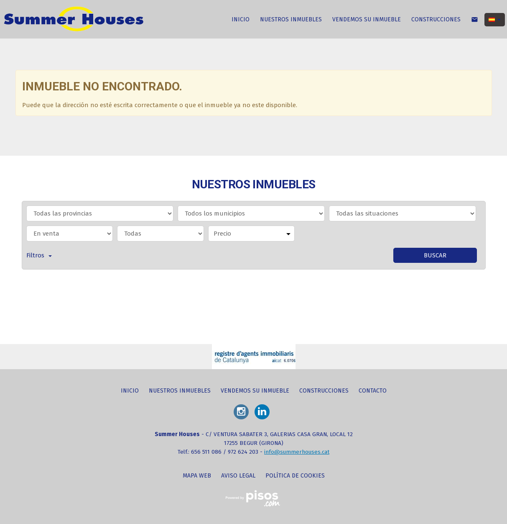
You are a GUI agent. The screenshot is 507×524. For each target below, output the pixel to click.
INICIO (241, 19)
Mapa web (197, 475)
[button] (494, 19)
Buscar (435, 255)
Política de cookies (295, 475)
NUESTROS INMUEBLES (291, 19)
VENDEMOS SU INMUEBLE (366, 19)
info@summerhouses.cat (296, 451)
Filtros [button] (39, 255)
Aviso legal (238, 475)
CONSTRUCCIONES (436, 19)
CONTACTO (373, 390)
